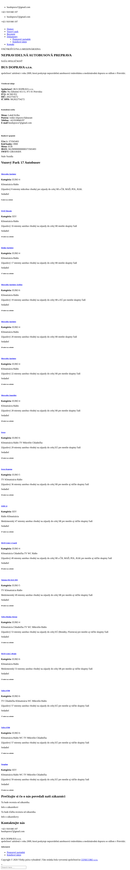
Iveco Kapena (6, 469)
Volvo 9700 (5, 691)
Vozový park (12, 31)
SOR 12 (4, 506)
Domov (10, 29)
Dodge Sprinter (7, 248)
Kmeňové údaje (20, 42)
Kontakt (10, 44)
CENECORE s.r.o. (89, 860)
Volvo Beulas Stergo (9, 617)
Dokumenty (12, 36)
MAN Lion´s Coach (9, 543)
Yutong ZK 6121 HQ (9, 580)
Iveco (3, 432)
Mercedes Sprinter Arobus (11, 285)
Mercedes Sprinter (8, 174)
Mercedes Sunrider (8, 395)
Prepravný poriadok (22, 39)
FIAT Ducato (6, 211)
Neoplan (4, 764)
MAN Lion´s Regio (8, 654)
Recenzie (11, 34)
